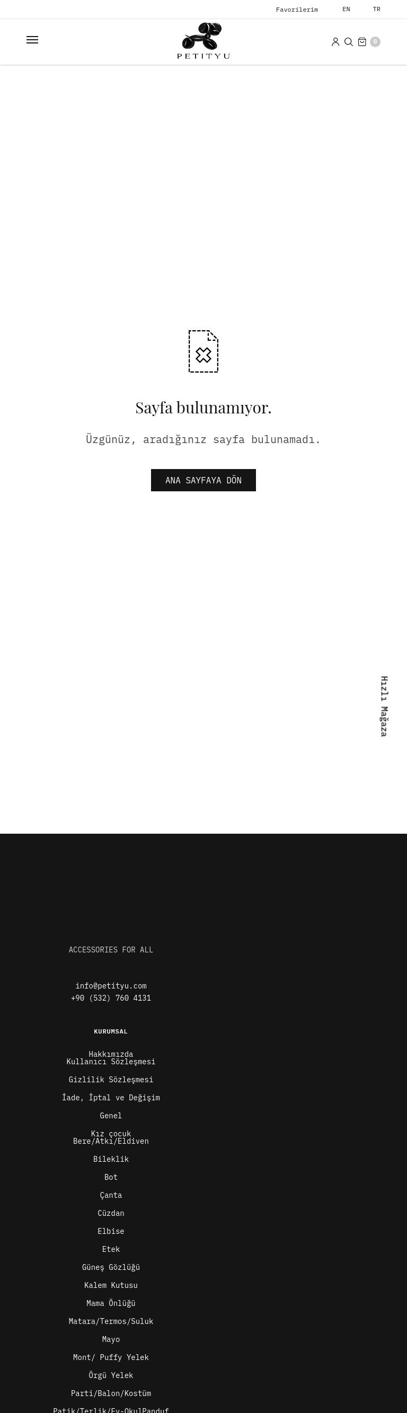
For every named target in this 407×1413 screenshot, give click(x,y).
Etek (111, 1249)
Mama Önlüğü (110, 1303)
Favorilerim (297, 9)
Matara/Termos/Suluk (111, 1321)
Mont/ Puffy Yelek (111, 1357)
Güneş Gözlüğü (111, 1267)
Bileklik (111, 1159)
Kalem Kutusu (111, 1285)
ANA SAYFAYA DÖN (203, 480)
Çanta (111, 1195)
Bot (111, 1177)
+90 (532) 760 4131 (111, 998)
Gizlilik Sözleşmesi (111, 1079)
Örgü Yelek (111, 1375)
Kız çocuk (111, 1133)
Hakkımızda (111, 1054)
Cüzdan (111, 1213)
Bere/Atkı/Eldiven (111, 1141)
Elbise (111, 1231)
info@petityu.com (110, 986)
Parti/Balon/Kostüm (111, 1393)
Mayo (111, 1339)
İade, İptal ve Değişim (111, 1097)
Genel (111, 1115)
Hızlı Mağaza (384, 706)
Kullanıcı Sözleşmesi (111, 1061)
